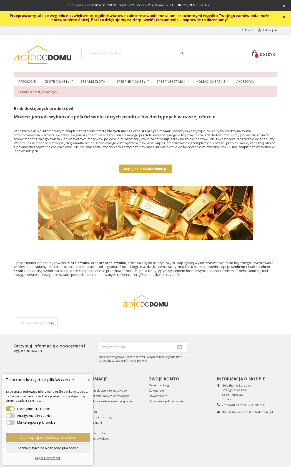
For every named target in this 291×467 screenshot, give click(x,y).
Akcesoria (245, 82)
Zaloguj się (156, 391)
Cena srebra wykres (95, 439)
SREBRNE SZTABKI (171, 82)
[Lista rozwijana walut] (247, 31)
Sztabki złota (93, 82)
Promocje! (27, 82)
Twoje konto (164, 379)
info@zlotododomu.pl (258, 412)
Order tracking (159, 385)
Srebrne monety (130, 82)
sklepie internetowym (48, 131)
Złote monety (57, 82)
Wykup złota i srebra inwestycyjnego (106, 401)
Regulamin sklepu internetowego (104, 391)
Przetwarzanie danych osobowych (105, 396)
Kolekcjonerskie (210, 82)
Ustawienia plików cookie (166, 401)
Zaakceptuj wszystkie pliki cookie (48, 437)
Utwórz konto (158, 396)
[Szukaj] (134, 53)
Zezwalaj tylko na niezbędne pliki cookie (48, 448)
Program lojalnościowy (96, 417)
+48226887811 (256, 405)
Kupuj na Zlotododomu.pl (145, 169)
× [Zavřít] (284, 6)
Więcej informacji (47, 458)
